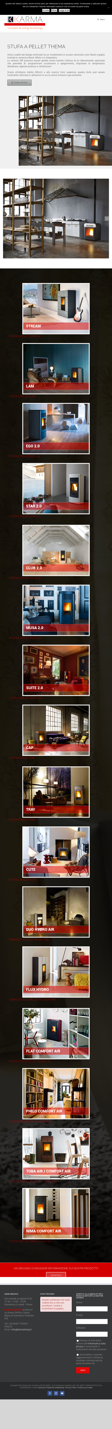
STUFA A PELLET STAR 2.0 (25, 516)
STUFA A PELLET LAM (22, 396)
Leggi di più (64, 10)
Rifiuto (54, 10)
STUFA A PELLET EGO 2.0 (24, 456)
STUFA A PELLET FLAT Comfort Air (29, 1061)
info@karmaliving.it (21, 1329)
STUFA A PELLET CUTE (23, 879)
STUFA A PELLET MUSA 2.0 (25, 637)
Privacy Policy (70, 1388)
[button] (5, 218)
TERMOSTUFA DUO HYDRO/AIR (29, 939)
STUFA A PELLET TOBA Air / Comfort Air (33, 1181)
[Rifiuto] (108, 7)
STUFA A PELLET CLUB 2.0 (25, 578)
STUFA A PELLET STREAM (25, 336)
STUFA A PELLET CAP (22, 757)
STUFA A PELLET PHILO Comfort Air (30, 1121)
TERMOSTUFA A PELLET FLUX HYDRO (32, 999)
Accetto (45, 10)
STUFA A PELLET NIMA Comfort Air (30, 1241)
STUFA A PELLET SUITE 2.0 (25, 697)
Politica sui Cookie (85, 1388)
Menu (101, 20)
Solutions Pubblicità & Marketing (51, 1388)
